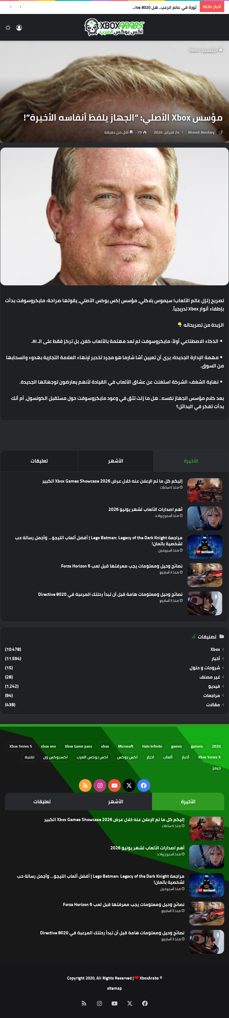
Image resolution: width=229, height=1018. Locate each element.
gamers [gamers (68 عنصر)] (197, 746)
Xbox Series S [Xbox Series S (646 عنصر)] (21, 746)
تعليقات (39, 460)
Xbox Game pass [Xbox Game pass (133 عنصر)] (78, 746)
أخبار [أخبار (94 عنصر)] (185, 757)
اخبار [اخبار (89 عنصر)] (150, 757)
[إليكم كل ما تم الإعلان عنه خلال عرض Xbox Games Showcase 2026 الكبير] (204, 490)
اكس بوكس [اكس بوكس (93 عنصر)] (127, 757)
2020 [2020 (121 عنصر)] (216, 746)
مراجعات (211, 696)
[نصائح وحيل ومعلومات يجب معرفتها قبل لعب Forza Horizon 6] (204, 575)
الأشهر (115, 460)
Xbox (193, 50)
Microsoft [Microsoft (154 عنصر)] (125, 746)
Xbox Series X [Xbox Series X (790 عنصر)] (209, 757)
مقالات (213, 705)
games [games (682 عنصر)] (176, 746)
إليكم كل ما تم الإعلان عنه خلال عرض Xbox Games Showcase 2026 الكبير (112, 481)
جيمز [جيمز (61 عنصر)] (216, 767)
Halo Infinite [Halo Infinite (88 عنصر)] (152, 746)
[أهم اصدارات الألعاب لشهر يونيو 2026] (204, 518)
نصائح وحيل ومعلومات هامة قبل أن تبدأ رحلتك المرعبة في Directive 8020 (110, 594)
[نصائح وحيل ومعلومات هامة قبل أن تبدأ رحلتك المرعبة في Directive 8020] (204, 603)
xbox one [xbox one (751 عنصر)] (48, 746)
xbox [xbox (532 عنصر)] (105, 746)
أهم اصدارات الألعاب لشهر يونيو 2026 (145, 509)
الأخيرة (191, 460)
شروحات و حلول (205, 668)
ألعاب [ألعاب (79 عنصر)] (168, 757)
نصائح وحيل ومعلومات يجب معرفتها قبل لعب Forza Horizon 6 (122, 566)
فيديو (214, 686)
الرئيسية (212, 50)
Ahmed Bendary (201, 132)
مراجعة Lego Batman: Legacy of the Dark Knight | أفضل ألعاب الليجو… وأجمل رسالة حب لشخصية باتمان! (99, 540)
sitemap (114, 988)
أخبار (216, 659)
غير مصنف (209, 677)
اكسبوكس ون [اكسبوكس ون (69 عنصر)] (55, 757)
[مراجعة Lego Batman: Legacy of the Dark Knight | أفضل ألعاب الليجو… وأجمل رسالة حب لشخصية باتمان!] (204, 547)
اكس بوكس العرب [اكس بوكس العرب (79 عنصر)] (92, 757)
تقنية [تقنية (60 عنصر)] (29, 757)
